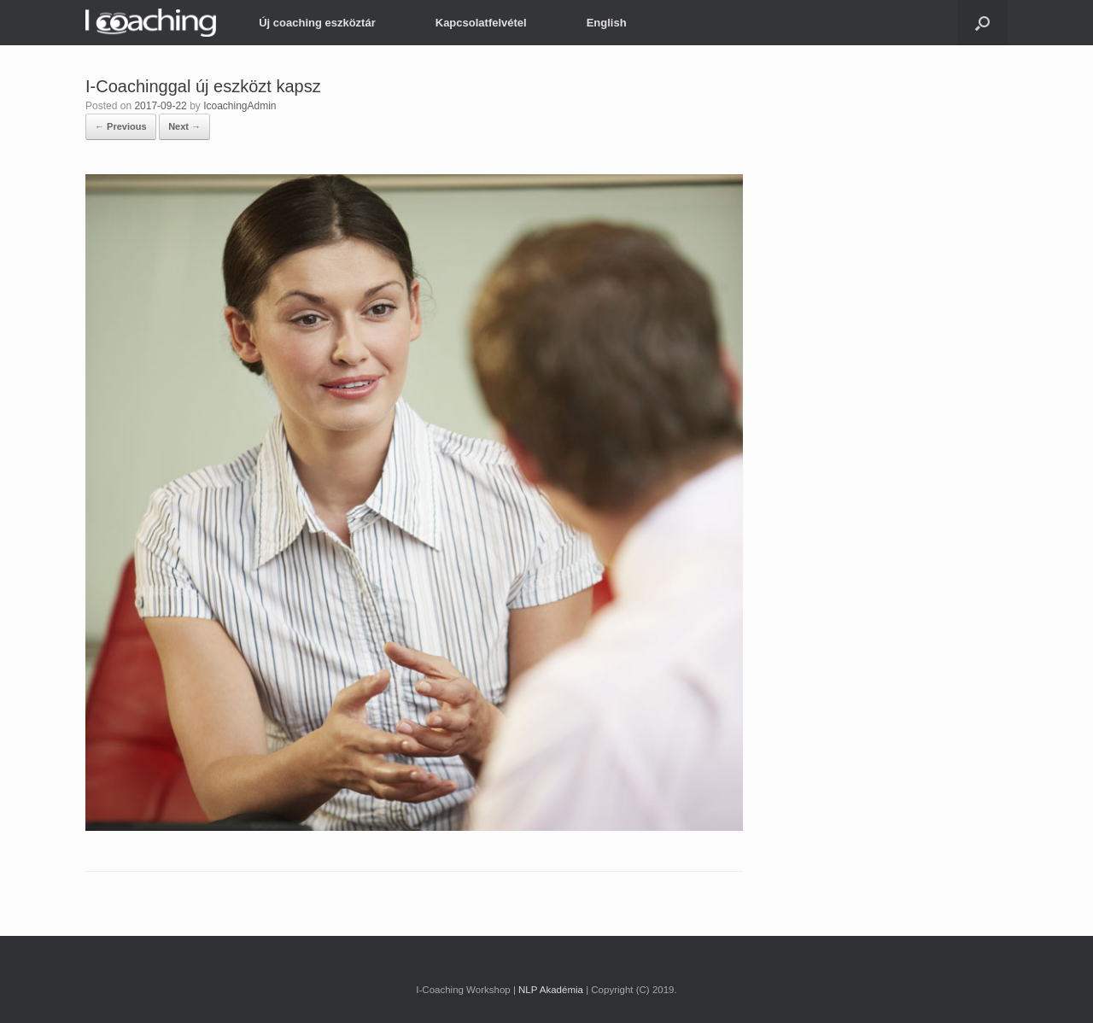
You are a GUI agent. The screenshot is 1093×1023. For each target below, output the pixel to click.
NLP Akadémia (550, 990)
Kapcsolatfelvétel (481, 22)
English (607, 22)
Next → (184, 126)
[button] (982, 22)
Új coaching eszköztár (317, 22)
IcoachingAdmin (239, 106)
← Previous (121, 126)
